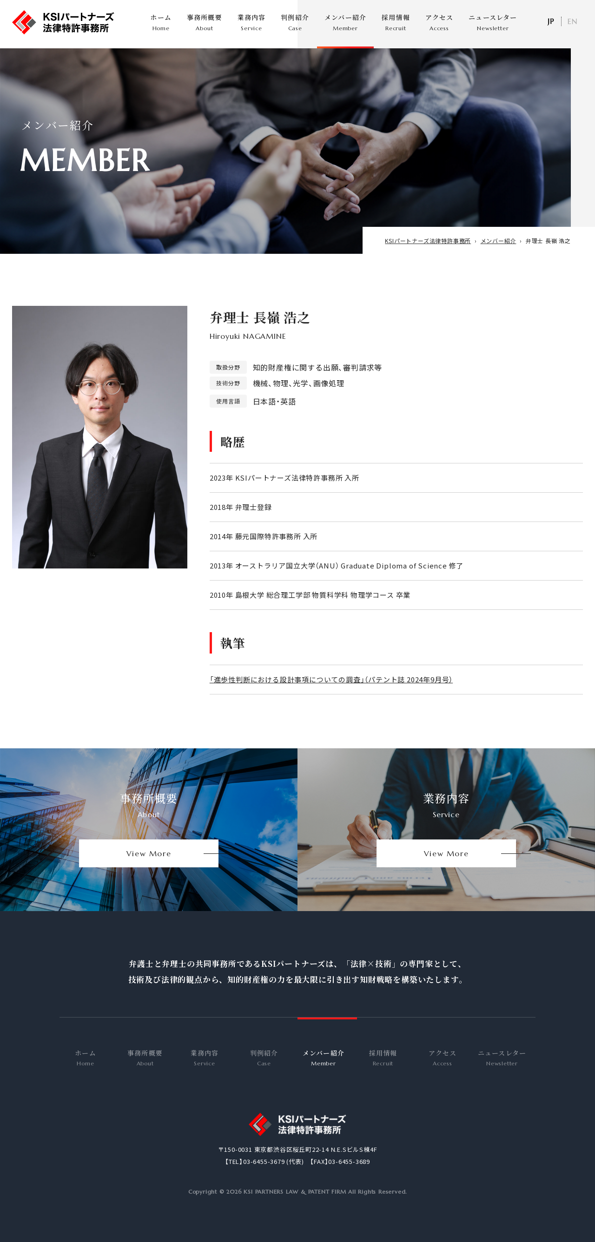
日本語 (550, 21)
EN (572, 21)
